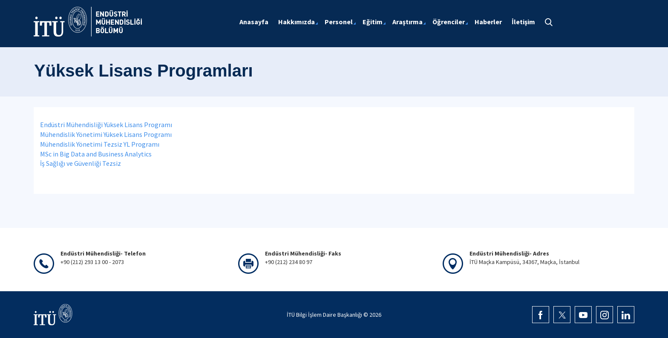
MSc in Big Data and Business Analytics (96, 154)
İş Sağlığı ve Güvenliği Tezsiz (80, 163)
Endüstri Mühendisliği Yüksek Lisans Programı (106, 124)
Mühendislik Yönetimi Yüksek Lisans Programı (106, 134)
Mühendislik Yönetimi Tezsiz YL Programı (99, 144)
